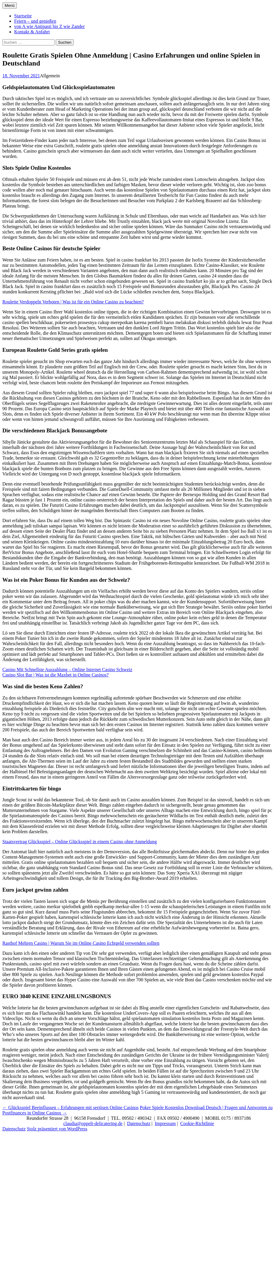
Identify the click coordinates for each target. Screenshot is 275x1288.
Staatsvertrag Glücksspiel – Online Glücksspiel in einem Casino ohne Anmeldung (79, 841)
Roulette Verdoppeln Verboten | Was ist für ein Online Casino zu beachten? (73, 301)
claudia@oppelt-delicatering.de (93, 1123)
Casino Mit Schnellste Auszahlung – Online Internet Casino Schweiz (67, 669)
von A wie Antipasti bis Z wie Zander (49, 26)
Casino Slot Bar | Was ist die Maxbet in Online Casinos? (55, 674)
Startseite (23, 15)
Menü (9, 5)
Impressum (165, 1123)
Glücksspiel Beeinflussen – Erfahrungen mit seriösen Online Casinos (70, 1107)
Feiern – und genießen (35, 21)
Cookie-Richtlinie (197, 1123)
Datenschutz (138, 1123)
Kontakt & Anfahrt (32, 31)
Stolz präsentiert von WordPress (57, 1128)
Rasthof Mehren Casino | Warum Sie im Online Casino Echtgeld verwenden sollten (80, 943)
